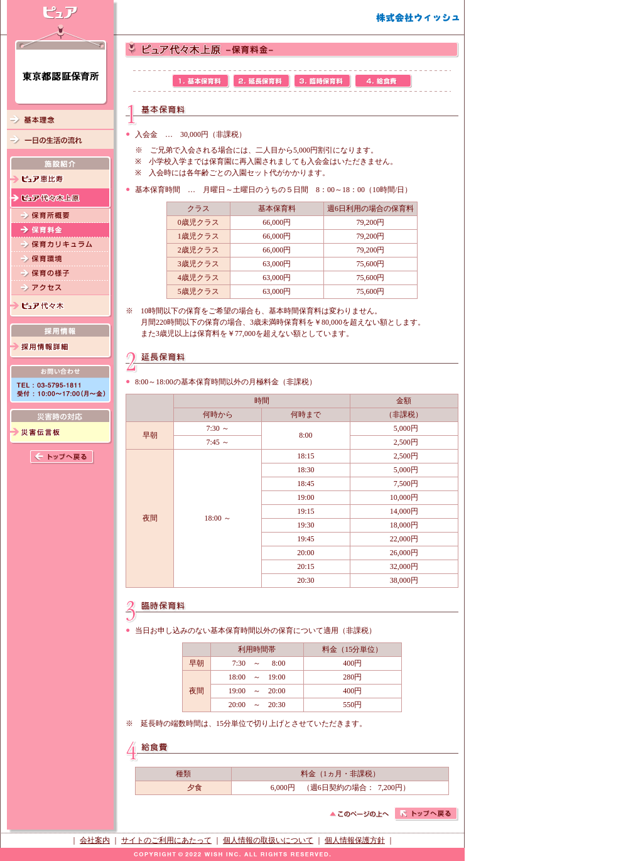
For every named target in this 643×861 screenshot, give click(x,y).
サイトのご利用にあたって (166, 840)
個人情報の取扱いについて (268, 840)
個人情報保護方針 (355, 840)
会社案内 (95, 840)
